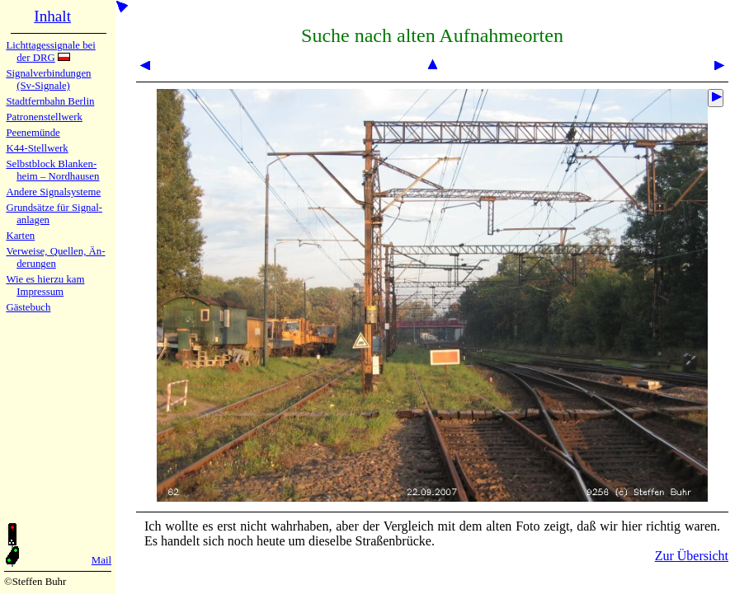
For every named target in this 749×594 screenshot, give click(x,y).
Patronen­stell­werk (44, 117)
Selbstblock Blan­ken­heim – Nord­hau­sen (52, 170)
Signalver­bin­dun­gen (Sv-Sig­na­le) (48, 79)
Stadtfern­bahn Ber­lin (50, 101)
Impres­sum (40, 291)
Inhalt (52, 16)
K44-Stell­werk (37, 148)
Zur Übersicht (691, 556)
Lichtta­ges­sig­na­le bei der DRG (50, 51)
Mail (101, 560)
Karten (20, 235)
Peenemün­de (32, 132)
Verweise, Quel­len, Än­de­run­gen (55, 257)
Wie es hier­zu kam (45, 279)
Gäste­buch (28, 307)
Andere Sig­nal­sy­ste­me (53, 192)
